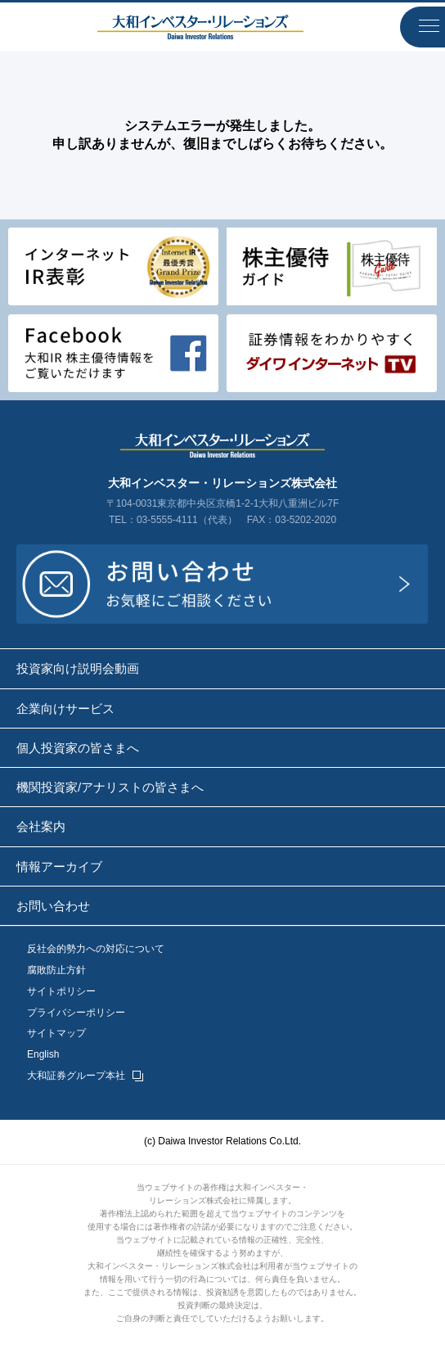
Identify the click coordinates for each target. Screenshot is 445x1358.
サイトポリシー (61, 991)
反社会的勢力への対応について (95, 949)
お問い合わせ (53, 906)
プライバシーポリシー (76, 1013)
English (43, 1054)
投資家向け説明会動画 (77, 668)
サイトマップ (56, 1033)
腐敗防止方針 (56, 970)
